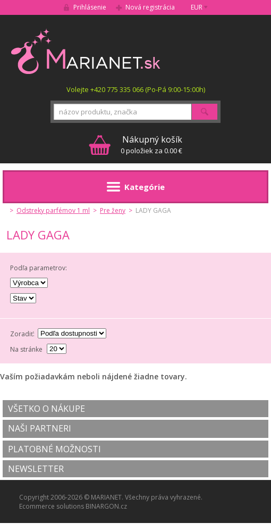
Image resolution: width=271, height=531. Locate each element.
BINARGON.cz (106, 506)
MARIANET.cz (86, 51)
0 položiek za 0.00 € (151, 144)
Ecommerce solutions (51, 506)
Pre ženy (112, 210)
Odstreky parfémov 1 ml (53, 210)
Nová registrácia (150, 7)
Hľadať (204, 112)
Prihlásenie (89, 7)
